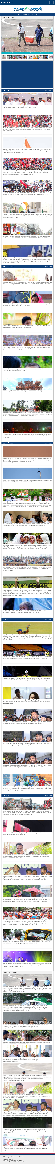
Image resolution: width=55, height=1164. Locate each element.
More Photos (48, 90)
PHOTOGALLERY (7, 2)
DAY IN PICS (7, 90)
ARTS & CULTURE (8, 266)
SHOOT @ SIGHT (8, 443)
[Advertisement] (27, 74)
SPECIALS (6, 795)
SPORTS (5, 619)
